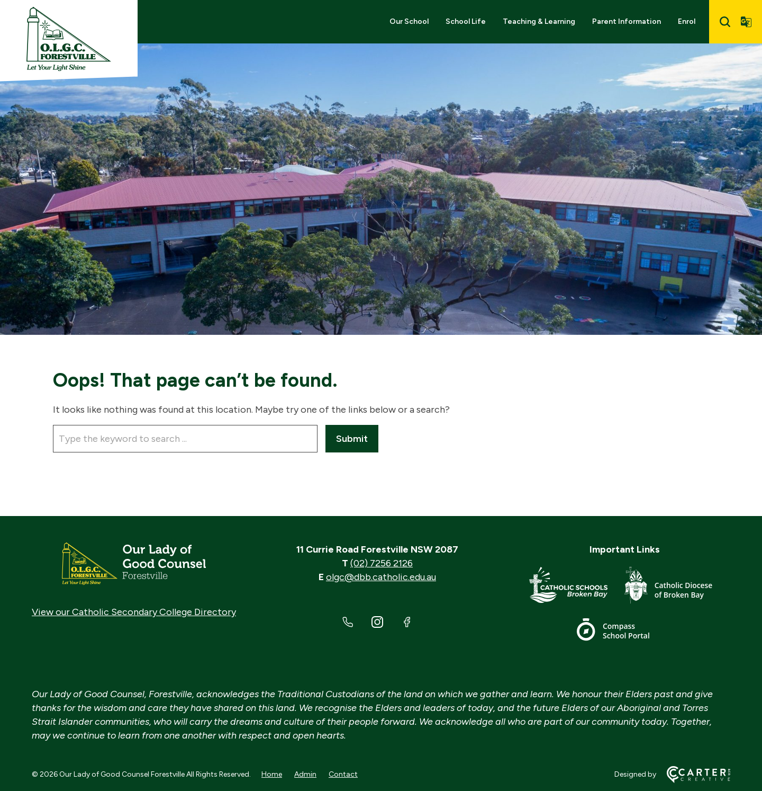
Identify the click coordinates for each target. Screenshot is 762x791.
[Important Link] (576, 587)
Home (271, 774)
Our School (409, 21)
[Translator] (746, 21)
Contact (343, 774)
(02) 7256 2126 (381, 563)
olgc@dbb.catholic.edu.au (381, 577)
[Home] (134, 564)
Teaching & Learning (539, 21)
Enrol (686, 21)
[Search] (725, 21)
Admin (305, 774)
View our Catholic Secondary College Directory (134, 612)
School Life (466, 21)
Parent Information (626, 21)
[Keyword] (185, 438)
